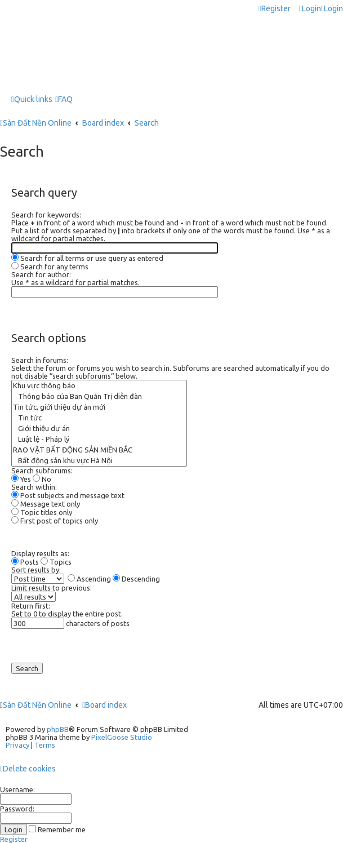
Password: (17, 809)
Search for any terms (49, 266)
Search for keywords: (46, 215)
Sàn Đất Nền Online (37, 704)
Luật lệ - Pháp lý (99, 439)
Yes (21, 479)
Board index (104, 704)
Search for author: (41, 274)
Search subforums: (42, 470)
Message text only (45, 504)
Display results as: (40, 553)
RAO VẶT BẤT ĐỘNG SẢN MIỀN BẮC (99, 450)
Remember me (57, 829)
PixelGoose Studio (121, 737)
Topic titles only (41, 512)
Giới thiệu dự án (99, 428)
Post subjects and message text (67, 495)
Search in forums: (39, 360)
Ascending (89, 579)
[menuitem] (310, 8)
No (42, 479)
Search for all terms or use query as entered (87, 258)
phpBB (58, 729)
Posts (25, 562)
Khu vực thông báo (99, 385)
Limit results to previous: (51, 588)
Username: (17, 789)
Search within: (34, 487)
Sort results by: (36, 570)
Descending (136, 579)
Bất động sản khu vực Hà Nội (99, 460)
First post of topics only (54, 521)
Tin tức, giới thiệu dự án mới (99, 407)
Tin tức (99, 417)
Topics (56, 562)
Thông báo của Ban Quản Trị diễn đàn (99, 396)
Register (14, 839)
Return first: (30, 606)
